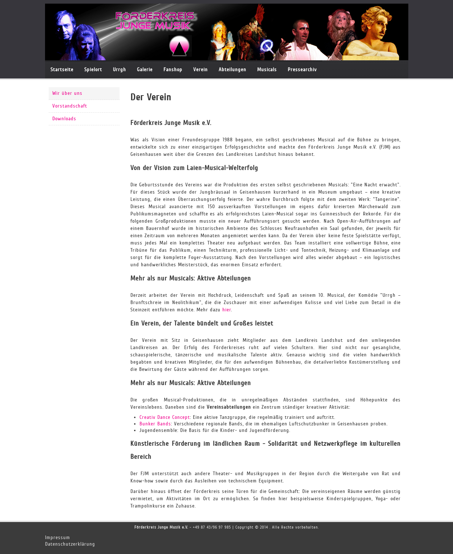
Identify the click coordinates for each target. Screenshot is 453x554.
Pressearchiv (302, 69)
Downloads (64, 118)
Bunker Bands (155, 423)
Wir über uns (67, 93)
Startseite (61, 69)
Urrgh (119, 69)
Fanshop (172, 69)
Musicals (267, 69)
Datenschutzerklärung (70, 544)
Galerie (145, 69)
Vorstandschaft (69, 106)
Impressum (57, 537)
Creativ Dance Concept (164, 417)
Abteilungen (232, 69)
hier (226, 309)
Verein (200, 69)
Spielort (93, 69)
